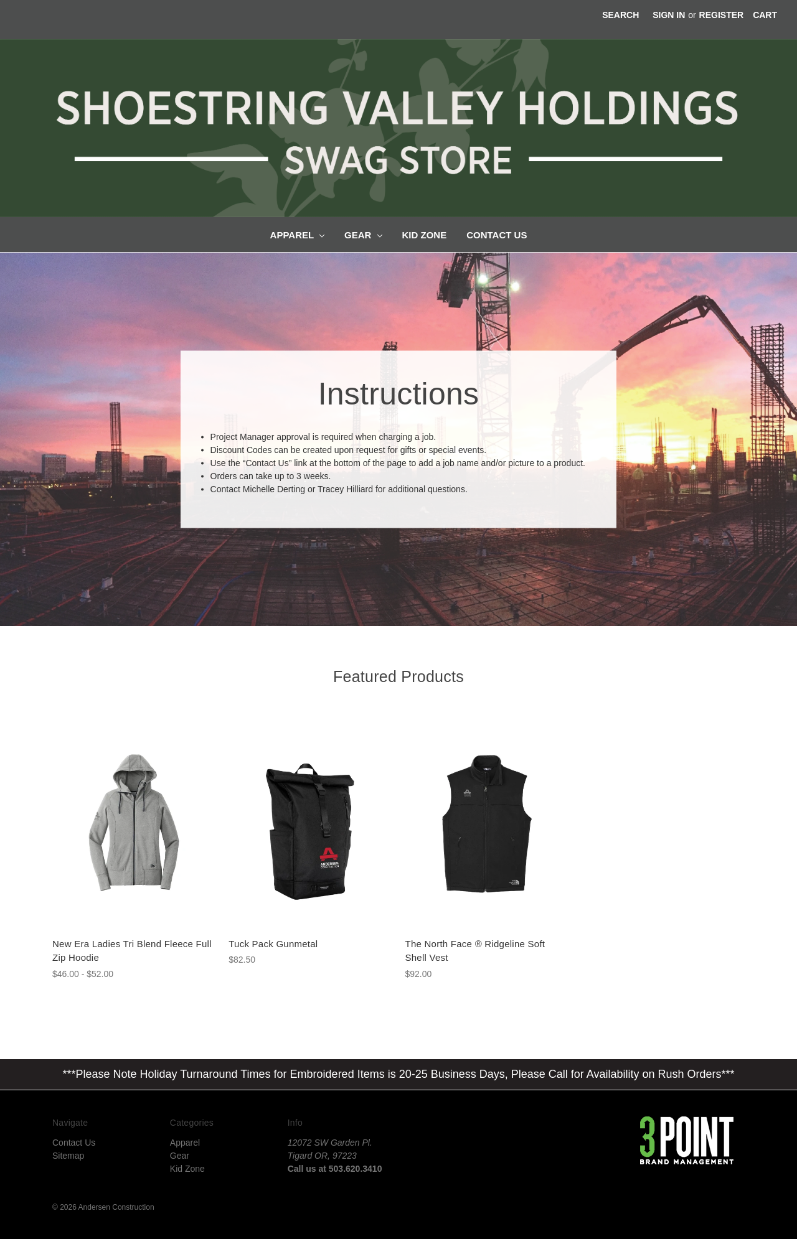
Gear (363, 235)
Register (721, 15)
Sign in (669, 15)
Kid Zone (424, 235)
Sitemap (68, 1156)
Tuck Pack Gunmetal (273, 943)
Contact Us (496, 235)
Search (620, 15)
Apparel (297, 235)
